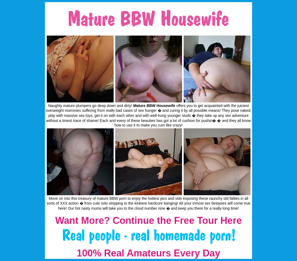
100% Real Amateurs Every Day (148, 253)
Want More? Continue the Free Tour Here (148, 220)
